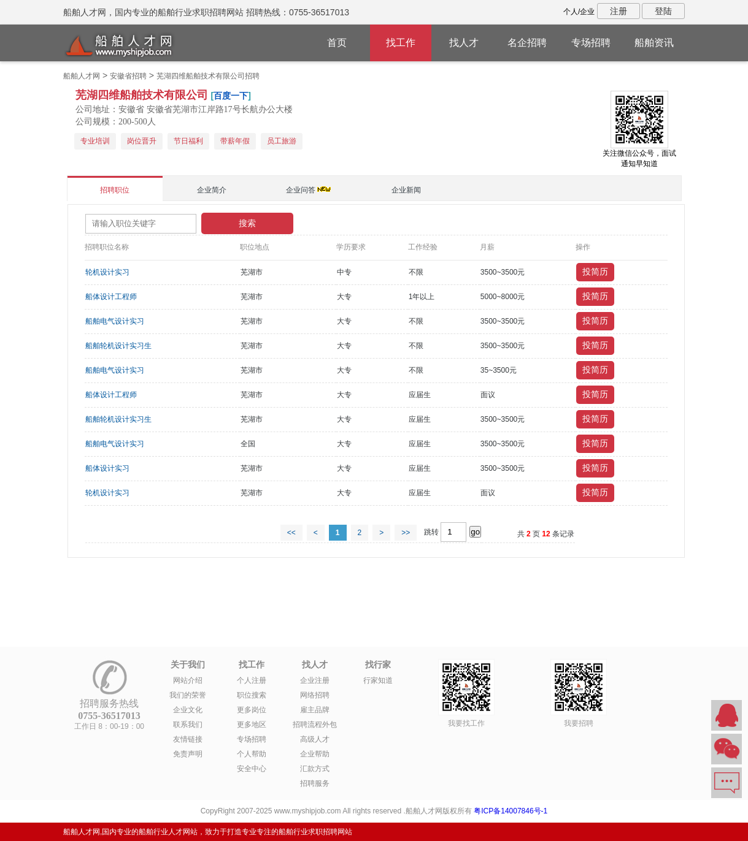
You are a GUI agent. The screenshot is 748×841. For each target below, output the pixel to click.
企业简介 (211, 190)
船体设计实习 (107, 468)
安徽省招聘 (128, 76)
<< (291, 532)
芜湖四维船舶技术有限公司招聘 (208, 76)
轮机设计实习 (107, 272)
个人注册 (251, 680)
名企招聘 (527, 42)
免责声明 (187, 754)
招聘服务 (315, 783)
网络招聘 (315, 695)
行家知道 (378, 680)
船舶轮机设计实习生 (118, 345)
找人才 (464, 42)
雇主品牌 (315, 710)
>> (405, 532)
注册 (618, 11)
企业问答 (300, 190)
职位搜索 (251, 695)
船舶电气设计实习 (114, 321)
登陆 (663, 11)
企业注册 (315, 680)
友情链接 (187, 739)
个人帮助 (251, 754)
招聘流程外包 (315, 724)
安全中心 (251, 768)
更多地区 (251, 724)
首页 (337, 42)
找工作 (400, 42)
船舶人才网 (81, 76)
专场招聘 (591, 42)
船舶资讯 (654, 42)
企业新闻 (406, 190)
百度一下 (231, 96)
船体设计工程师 (111, 296)
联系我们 (187, 724)
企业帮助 (315, 754)
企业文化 (187, 710)
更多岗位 (251, 710)
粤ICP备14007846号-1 (510, 811)
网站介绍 (187, 680)
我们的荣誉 (187, 695)
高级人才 (315, 739)
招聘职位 (114, 190)
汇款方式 (315, 768)
